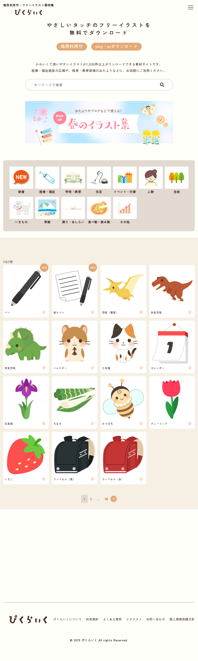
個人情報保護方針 (182, 619)
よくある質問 (112, 619)
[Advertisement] (53, 560)
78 (106, 499)
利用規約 (92, 619)
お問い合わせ (155, 619)
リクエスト (134, 619)
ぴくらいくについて (67, 619)
